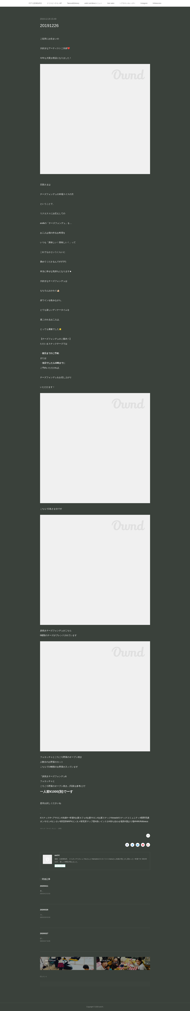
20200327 (44, 933)
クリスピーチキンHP (54, 3)
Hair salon (110, 3)
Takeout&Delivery (73, 3)
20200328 (44, 910)
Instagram (144, 3)
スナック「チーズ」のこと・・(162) (50, 828)
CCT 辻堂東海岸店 (35, 3)
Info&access (157, 3)
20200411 (44, 886)
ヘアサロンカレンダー (127, 3)
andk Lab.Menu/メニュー (93, 3)
